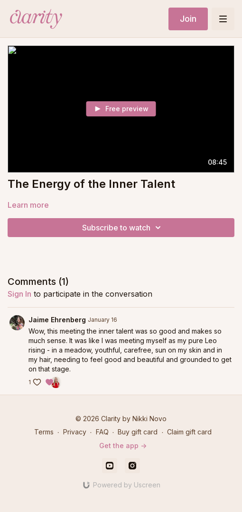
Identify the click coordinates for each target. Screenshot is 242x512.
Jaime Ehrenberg (57, 320)
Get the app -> (123, 445)
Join (188, 19)
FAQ (102, 432)
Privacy (74, 432)
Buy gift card (138, 432)
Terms (44, 432)
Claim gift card (189, 432)
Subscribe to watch (123, 227)
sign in (19, 294)
